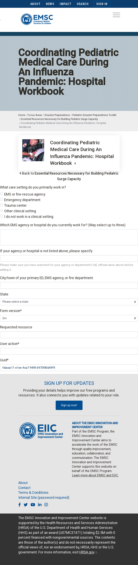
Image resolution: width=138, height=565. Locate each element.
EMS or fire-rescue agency (24, 194)
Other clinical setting (20, 211)
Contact (24, 488)
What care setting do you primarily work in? (33, 187)
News (50, 4)
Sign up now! (69, 405)
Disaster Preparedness (57, 115)
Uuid (4, 360)
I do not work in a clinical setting (28, 217)
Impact (65, 4)
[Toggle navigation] (116, 16)
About (35, 4)
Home (21, 115)
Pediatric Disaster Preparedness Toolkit (94, 115)
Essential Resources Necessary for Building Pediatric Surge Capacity (59, 119)
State (4, 294)
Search (82, 4)
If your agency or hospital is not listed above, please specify (46, 251)
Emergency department (22, 200)
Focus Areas (35, 115)
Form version (11, 311)
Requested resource (16, 327)
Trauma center (15, 205)
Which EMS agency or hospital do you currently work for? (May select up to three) (62, 225)
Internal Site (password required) (43, 498)
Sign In (102, 4)
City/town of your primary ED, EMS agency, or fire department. (47, 278)
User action (9, 344)
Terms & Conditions (33, 493)
